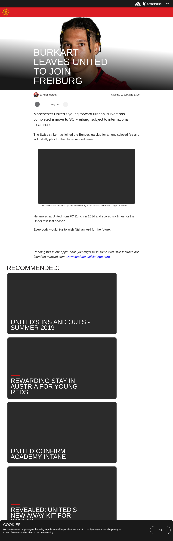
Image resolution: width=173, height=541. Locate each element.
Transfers (80, 422)
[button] (15, 12)
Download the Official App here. (88, 256)
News (40, 412)
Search (41, 422)
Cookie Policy (46, 532)
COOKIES (11, 524)
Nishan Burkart (97, 412)
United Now (60, 422)
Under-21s (75, 412)
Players (56, 412)
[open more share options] (65, 104)
